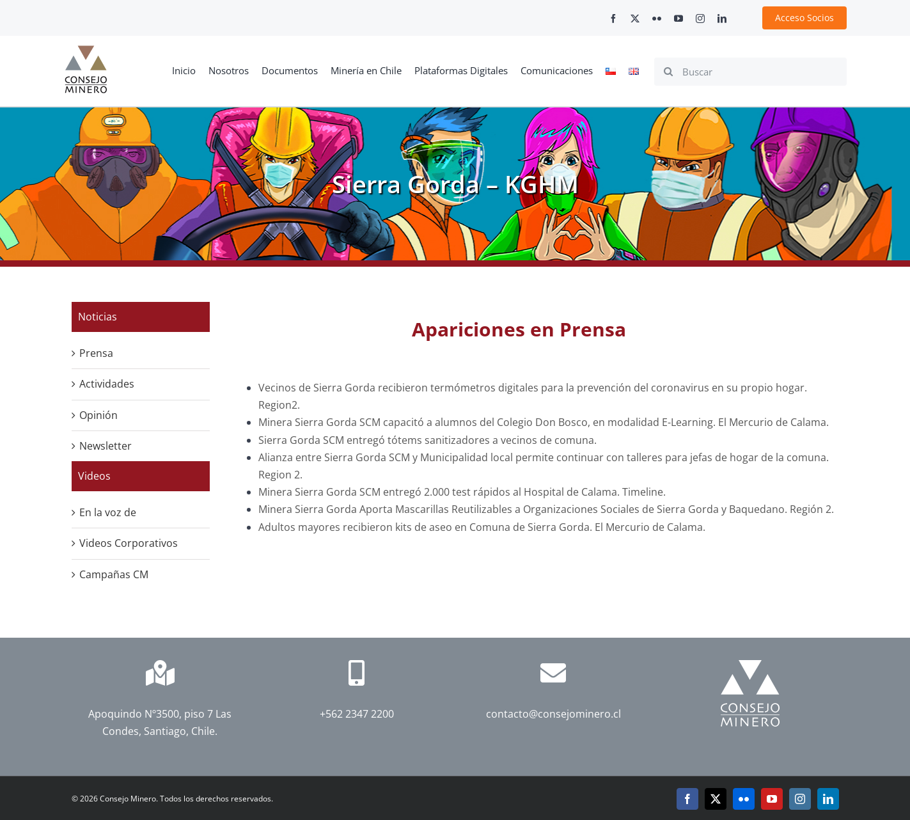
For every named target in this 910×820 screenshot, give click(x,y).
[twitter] (635, 18)
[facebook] (613, 18)
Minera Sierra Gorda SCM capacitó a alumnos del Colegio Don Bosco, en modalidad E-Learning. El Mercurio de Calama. (543, 422)
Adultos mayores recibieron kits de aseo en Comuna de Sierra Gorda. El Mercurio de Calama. (483, 527)
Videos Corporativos (128, 543)
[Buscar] (750, 72)
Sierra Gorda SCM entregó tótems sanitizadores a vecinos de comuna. (427, 440)
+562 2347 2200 (357, 714)
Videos (94, 476)
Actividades (106, 384)
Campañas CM (113, 574)
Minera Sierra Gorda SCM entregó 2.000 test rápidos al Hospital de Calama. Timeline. (462, 492)
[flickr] (656, 18)
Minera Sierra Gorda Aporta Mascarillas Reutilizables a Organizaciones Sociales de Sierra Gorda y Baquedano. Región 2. (547, 509)
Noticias (97, 317)
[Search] (668, 72)
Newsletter (105, 446)
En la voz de (107, 512)
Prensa (96, 353)
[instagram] (700, 18)
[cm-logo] (85, 50)
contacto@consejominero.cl (553, 714)
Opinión (98, 415)
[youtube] (678, 18)
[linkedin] (722, 18)
